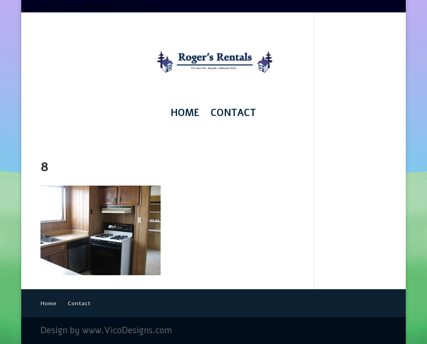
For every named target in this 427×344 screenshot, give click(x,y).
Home (185, 114)
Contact (233, 114)
